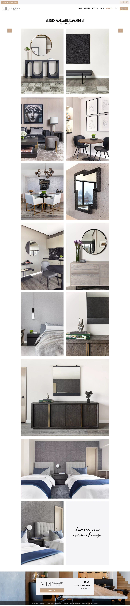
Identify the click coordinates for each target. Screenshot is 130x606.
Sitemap (66, 604)
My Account (42, 604)
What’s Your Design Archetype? (11, 2)
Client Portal (124, 2)
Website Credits (58, 604)
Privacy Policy (50, 604)
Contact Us (52, 591)
